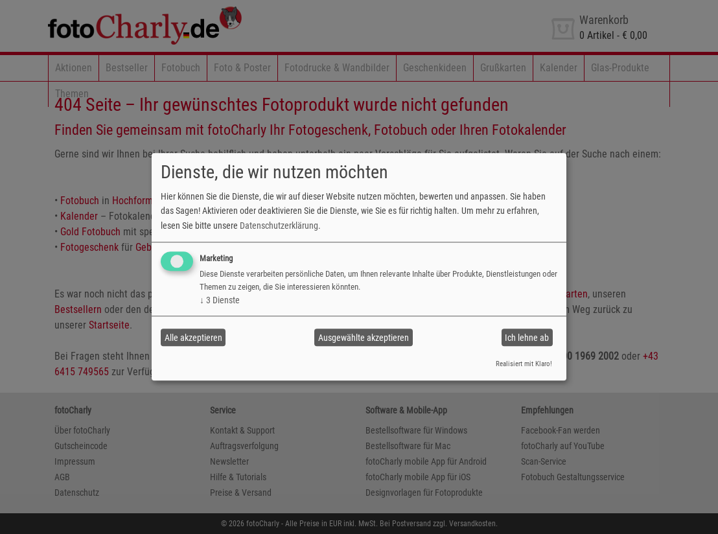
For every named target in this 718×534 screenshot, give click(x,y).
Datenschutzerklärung (279, 225)
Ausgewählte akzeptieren (363, 337)
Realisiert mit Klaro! (524, 364)
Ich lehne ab (527, 337)
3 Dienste (220, 300)
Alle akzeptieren (193, 337)
